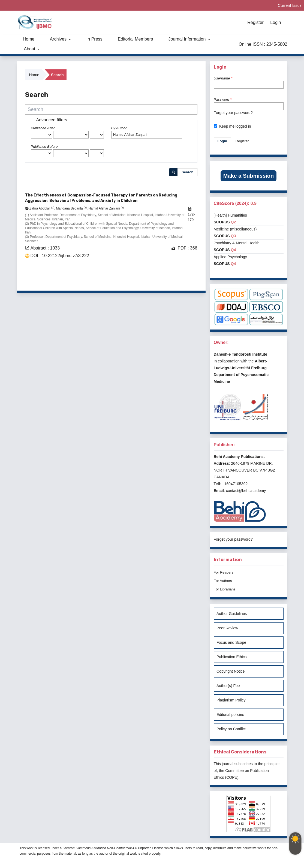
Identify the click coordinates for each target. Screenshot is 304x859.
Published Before (44, 146)
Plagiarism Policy (231, 700)
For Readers (223, 572)
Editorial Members (135, 39)
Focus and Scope (231, 642)
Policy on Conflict (231, 729)
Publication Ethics (231, 657)
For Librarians (225, 589)
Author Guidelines (231, 613)
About (30, 49)
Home (29, 39)
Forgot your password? (233, 112)
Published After (43, 128)
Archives (59, 39)
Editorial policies (230, 714)
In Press (94, 39)
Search (187, 172)
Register (255, 22)
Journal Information (187, 39)
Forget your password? (233, 539)
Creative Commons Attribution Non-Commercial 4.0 (100, 848)
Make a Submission (248, 176)
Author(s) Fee (228, 685)
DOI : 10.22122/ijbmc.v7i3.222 (60, 255)
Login (275, 22)
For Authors (223, 581)
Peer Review (227, 628)
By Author (119, 128)
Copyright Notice (230, 671)
